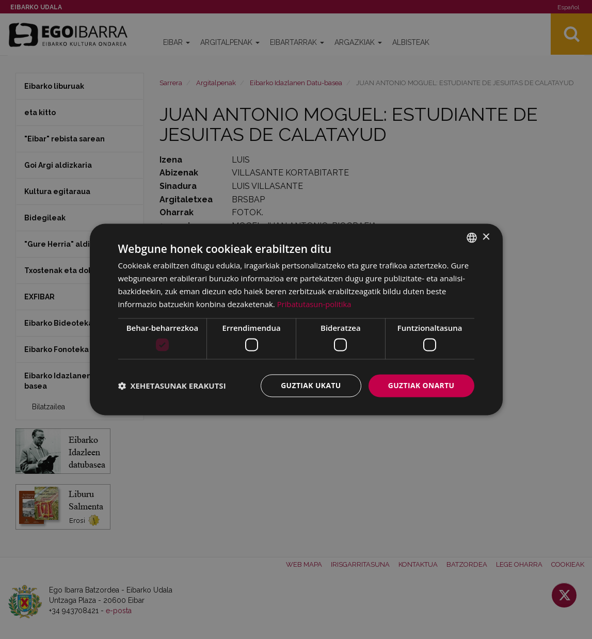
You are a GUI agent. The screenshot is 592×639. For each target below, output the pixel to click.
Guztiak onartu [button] (421, 385)
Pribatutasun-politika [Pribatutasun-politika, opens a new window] (315, 304)
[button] (172, 385)
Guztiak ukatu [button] (310, 385)
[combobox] (472, 237)
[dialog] (296, 319)
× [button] (486, 237)
